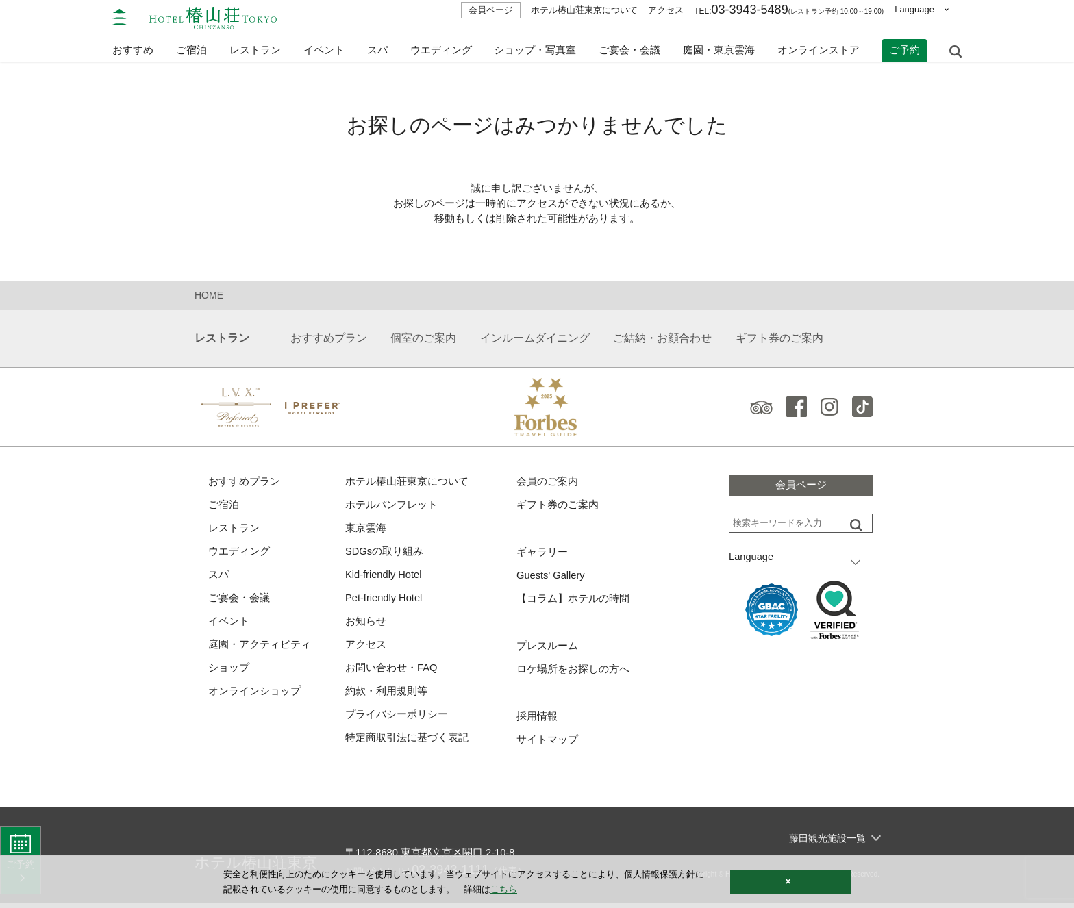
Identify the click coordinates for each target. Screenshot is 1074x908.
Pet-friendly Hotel (384, 601)
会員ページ (491, 10)
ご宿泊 (223, 506)
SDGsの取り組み (384, 553)
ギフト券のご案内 (779, 339)
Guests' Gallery (551, 577)
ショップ (228, 672)
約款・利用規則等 (386, 695)
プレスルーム (547, 649)
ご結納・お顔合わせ (662, 339)
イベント (324, 46)
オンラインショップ (254, 695)
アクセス (666, 10)
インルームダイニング (535, 339)
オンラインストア (818, 46)
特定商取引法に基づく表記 (407, 742)
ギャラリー (542, 554)
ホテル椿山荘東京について (584, 10)
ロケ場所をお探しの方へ (572, 673)
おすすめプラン (328, 339)
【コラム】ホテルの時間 (572, 601)
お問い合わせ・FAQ (391, 672)
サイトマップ (547, 744)
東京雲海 (365, 530)
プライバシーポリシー (396, 719)
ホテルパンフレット (391, 506)
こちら (503, 889)
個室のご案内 (423, 339)
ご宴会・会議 (629, 46)
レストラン (234, 530)
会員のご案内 (547, 483)
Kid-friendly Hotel (384, 577)
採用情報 (537, 720)
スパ (218, 577)
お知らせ (365, 625)
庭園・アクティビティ (259, 648)
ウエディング (441, 46)
